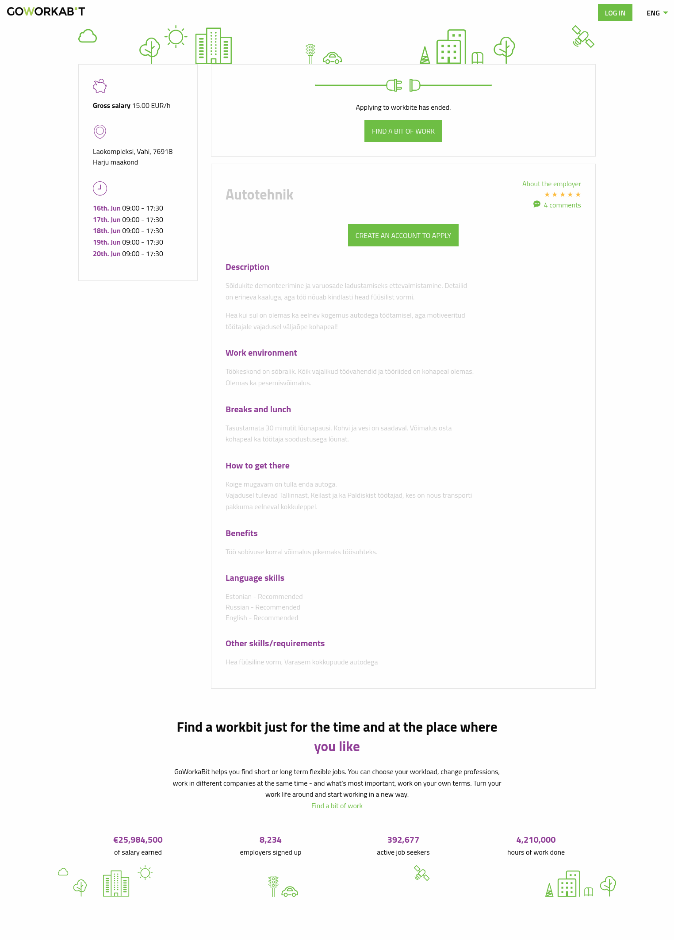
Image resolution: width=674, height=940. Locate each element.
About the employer (551, 183)
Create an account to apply (403, 235)
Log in (615, 13)
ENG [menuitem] (653, 13)
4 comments (562, 205)
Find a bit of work (403, 131)
